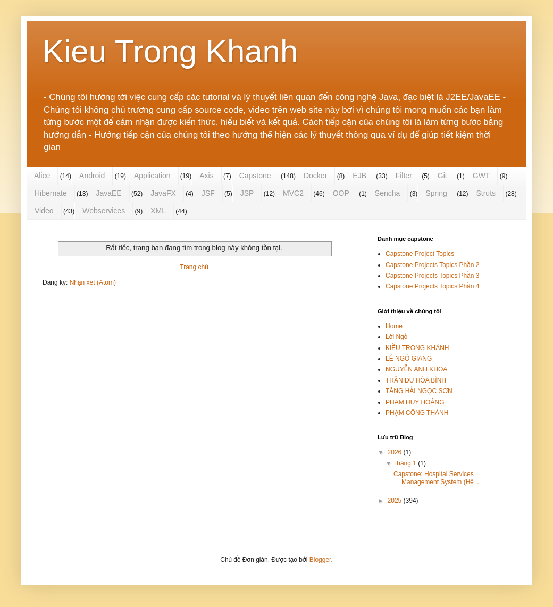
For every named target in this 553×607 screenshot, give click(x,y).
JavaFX (162, 193)
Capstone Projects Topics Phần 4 (432, 286)
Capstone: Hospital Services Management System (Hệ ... (437, 477)
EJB (359, 175)
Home (394, 326)
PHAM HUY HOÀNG (415, 402)
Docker (315, 175)
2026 (396, 452)
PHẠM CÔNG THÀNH (417, 413)
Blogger (320, 559)
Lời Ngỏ (396, 336)
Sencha (387, 193)
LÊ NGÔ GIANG (409, 358)
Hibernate (51, 193)
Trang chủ (194, 267)
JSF (208, 193)
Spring (436, 193)
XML (158, 210)
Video (44, 210)
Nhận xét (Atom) (93, 282)
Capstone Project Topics (420, 253)
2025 (396, 500)
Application (152, 175)
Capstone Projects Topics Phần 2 (432, 265)
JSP (247, 193)
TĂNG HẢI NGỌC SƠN (419, 391)
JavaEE (108, 193)
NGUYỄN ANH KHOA (416, 369)
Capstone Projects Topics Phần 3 (432, 275)
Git (442, 175)
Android (92, 175)
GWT (481, 175)
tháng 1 (406, 463)
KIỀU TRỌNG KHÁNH (417, 348)
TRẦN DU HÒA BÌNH (416, 380)
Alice (42, 175)
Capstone (255, 175)
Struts (486, 193)
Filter (404, 175)
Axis (206, 175)
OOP (341, 193)
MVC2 (293, 193)
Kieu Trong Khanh (170, 51)
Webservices (103, 210)
